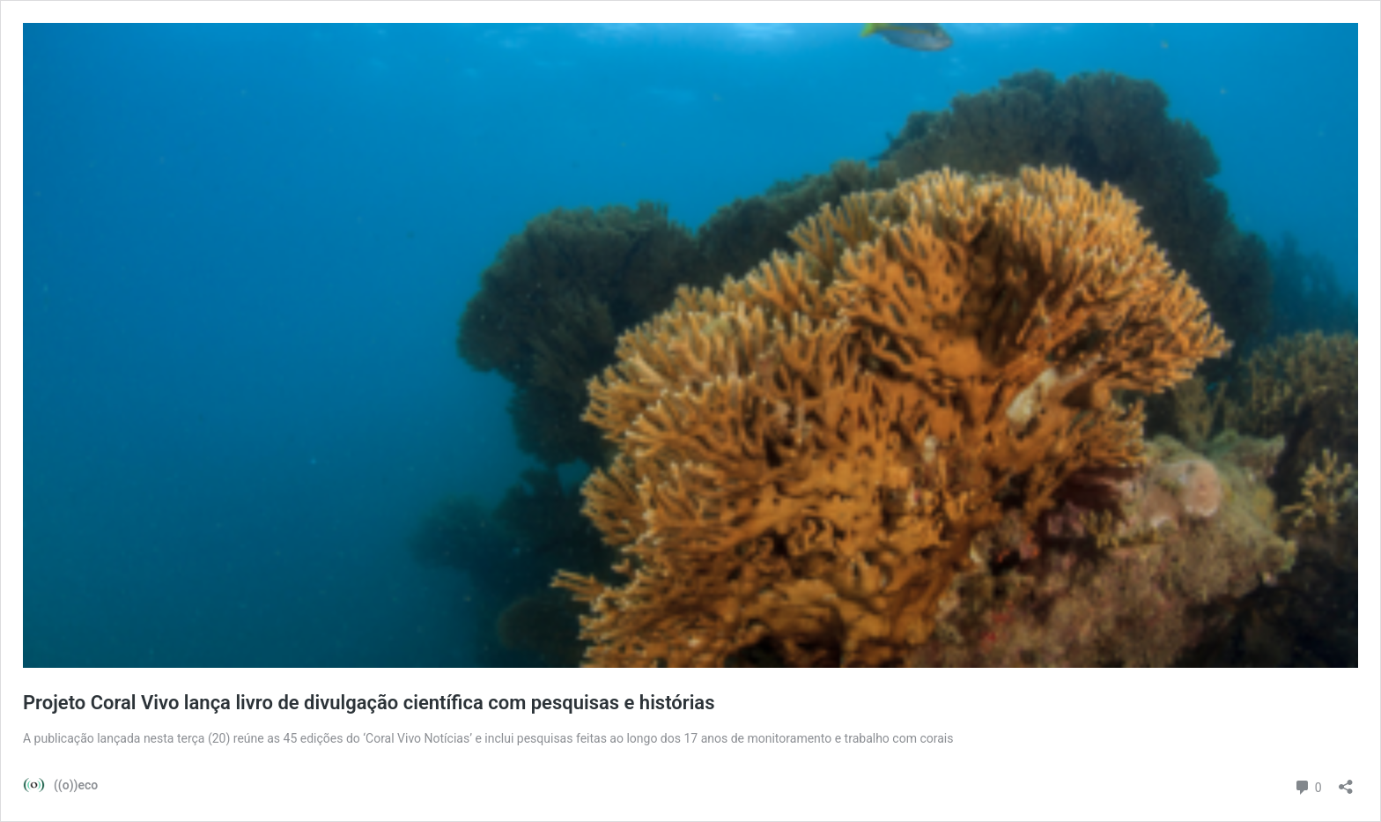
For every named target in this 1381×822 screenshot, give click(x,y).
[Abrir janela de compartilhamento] (1345, 781)
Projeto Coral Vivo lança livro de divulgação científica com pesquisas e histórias (369, 703)
